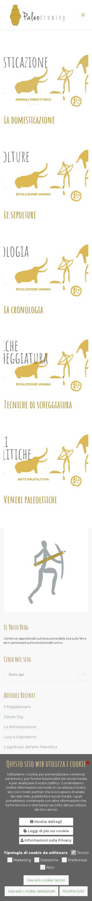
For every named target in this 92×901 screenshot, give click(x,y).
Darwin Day (14, 717)
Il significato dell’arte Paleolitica (30, 747)
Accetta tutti (73, 891)
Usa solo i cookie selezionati (31, 891)
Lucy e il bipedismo (20, 737)
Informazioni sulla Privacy (46, 840)
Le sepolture (20, 214)
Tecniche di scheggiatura (38, 404)
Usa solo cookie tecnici (46, 880)
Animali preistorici (33, 99)
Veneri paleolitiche (30, 499)
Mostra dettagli (46, 821)
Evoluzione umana (33, 194)
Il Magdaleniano (17, 707)
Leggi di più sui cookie (46, 831)
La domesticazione (29, 119)
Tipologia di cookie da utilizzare (36, 853)
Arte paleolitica (33, 479)
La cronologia (23, 309)
